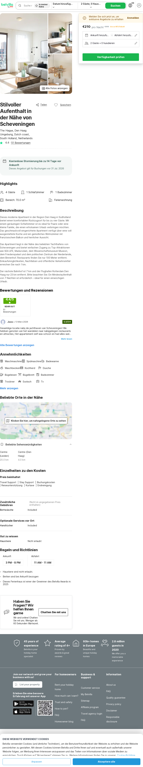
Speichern (62, 105)
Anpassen (36, 761)
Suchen (115, 5)
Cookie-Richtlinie (126, 755)
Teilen (41, 104)
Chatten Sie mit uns (53, 612)
